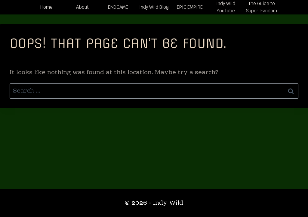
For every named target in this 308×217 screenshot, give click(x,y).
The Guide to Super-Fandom (261, 7)
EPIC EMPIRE (190, 7)
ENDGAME (118, 7)
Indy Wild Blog (154, 7)
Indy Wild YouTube (225, 7)
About (82, 7)
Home (46, 7)
